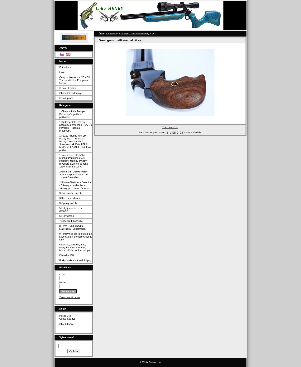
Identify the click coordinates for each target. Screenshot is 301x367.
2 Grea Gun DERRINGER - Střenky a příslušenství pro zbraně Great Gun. (74, 174)
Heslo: (62, 282)
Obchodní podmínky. (70, 93)
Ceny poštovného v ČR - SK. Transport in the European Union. (75, 80)
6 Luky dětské (66, 216)
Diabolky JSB (66, 255)
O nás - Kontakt (67, 88)
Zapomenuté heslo (69, 297)
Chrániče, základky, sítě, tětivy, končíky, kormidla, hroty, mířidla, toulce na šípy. (74, 247)
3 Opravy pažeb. (68, 203)
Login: (62, 274)
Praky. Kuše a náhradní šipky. (75, 260)
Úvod (62, 72)
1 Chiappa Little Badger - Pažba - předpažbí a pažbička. (73, 114)
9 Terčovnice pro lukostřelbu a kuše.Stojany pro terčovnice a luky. (75, 236)
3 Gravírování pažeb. (70, 193)
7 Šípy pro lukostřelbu (71, 221)
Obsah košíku (66, 324)
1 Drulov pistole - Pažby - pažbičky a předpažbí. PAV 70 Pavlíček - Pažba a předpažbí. (75, 126)
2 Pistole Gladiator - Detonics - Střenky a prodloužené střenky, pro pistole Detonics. (75, 185)
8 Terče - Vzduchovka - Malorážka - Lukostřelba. (72, 227)
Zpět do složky (170, 127)
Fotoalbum (65, 67)
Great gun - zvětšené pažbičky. (134, 33)
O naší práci (66, 98)
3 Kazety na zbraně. (70, 198)
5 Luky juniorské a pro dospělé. (71, 209)
